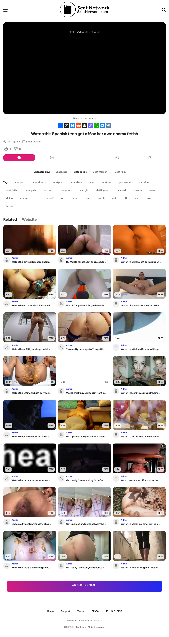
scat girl (84, 190)
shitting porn (103, 190)
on (62, 197)
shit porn (48, 190)
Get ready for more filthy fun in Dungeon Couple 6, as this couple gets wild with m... (86, 480)
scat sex (106, 182)
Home (50, 611)
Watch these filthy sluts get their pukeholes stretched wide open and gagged (141, 392)
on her (75, 197)
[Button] (19, 157)
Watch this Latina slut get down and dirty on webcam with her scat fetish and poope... (32, 392)
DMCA (95, 611)
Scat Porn (120, 171)
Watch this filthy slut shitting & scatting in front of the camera (32, 567)
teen (152, 190)
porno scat (125, 182)
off (125, 197)
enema (24, 197)
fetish (9, 205)
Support (65, 611)
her (136, 197)
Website (29, 219)
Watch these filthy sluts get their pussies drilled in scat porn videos (32, 436)
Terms (80, 611)
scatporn (58, 182)
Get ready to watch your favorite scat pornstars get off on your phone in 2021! (86, 567)
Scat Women (100, 171)
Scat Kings (61, 171)
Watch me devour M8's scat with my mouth (141, 480)
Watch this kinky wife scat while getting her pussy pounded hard (141, 348)
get (114, 197)
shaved (122, 190)
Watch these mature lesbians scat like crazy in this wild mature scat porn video (32, 305)
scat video (144, 182)
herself (50, 197)
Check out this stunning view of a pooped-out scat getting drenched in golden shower (32, 523)
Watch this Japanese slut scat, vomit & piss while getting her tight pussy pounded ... (32, 480)
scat (92, 182)
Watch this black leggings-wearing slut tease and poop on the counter (141, 567)
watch (100, 197)
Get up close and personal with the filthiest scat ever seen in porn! (86, 523)
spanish (137, 190)
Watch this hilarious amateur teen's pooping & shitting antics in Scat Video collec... (141, 523)
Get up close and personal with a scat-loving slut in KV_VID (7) (86, 436)
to (37, 197)
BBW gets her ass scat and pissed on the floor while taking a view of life (86, 261)
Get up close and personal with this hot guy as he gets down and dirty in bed (141, 305)
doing (9, 197)
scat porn (20, 182)
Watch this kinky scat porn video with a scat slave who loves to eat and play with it (141, 261)
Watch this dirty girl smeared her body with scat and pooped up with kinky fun (32, 261)
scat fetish (12, 190)
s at (88, 197)
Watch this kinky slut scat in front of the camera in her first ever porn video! (86, 392)
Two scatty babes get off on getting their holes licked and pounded (86, 348)
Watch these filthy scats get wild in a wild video (32, 348)
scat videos (39, 182)
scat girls (31, 190)
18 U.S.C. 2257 (114, 611)
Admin (15, 258)
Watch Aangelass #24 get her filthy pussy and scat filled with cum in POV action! (86, 305)
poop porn (66, 190)
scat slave (76, 182)
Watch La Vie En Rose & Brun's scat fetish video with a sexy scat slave (141, 436)
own (148, 197)
